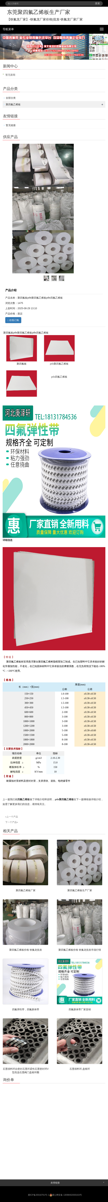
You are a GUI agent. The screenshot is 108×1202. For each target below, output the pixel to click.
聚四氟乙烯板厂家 (25, 890)
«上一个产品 (11, 816)
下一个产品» (11, 822)
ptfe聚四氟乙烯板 (64, 799)
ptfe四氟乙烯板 (59, 377)
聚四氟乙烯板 (13, 104)
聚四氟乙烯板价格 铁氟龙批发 (25, 949)
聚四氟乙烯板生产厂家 (79, 890)
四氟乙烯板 (23, 799)
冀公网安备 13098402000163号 (66, 1195)
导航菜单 (8, 29)
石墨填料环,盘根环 (80, 1068)
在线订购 (13, 320)
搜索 (97, 3)
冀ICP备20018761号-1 (39, 1195)
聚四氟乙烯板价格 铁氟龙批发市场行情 (79, 949)
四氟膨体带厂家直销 (80, 1009)
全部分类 (11, 97)
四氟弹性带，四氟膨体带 (25, 1009)
